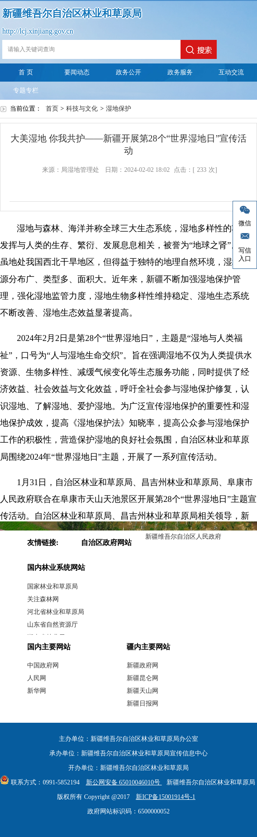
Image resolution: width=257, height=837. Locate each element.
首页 (52, 108)
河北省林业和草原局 (55, 611)
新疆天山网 (142, 690)
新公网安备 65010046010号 (121, 782)
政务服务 (180, 72)
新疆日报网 (142, 703)
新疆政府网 (142, 665)
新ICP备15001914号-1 (165, 796)
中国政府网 (43, 665)
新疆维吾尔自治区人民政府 (183, 536)
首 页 (26, 72)
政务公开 (128, 72)
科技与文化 (82, 108)
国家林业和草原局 (52, 586)
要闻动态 (77, 72)
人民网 (36, 678)
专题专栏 (25, 90)
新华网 (36, 690)
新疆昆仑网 (142, 678)
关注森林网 (43, 599)
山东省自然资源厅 (52, 624)
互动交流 (231, 72)
